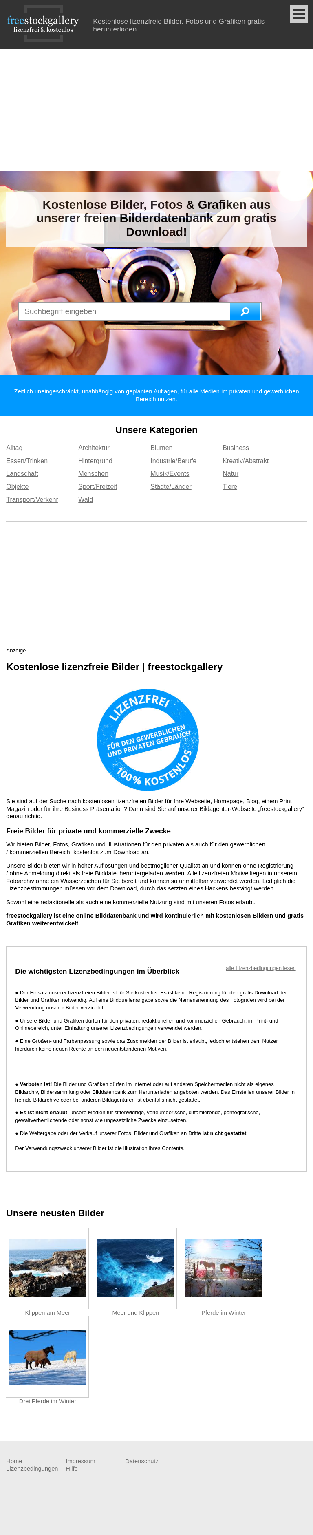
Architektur (93, 447)
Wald (85, 499)
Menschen (93, 473)
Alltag (14, 447)
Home (14, 1461)
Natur (230, 473)
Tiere (230, 486)
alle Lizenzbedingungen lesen (260, 968)
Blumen (161, 447)
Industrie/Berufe (173, 460)
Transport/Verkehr (32, 499)
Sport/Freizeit (97, 486)
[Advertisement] (156, 110)
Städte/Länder (171, 486)
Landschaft (22, 473)
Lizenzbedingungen (32, 1468)
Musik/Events (169, 473)
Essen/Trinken (27, 460)
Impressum (80, 1461)
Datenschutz (141, 1461)
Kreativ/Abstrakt (246, 460)
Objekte (17, 486)
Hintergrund (95, 460)
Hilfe (71, 1468)
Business (236, 447)
